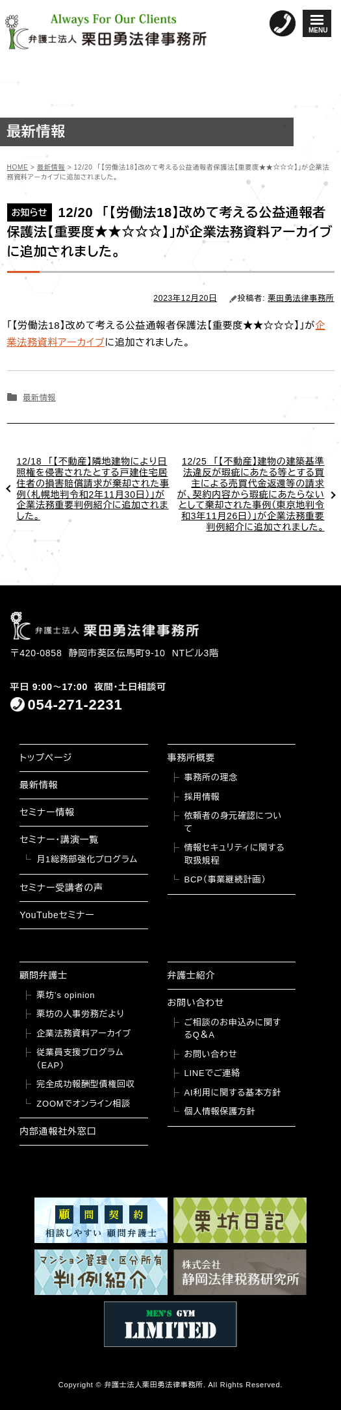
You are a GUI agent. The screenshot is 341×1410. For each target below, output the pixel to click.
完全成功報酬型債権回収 (85, 1084)
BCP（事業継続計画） (225, 879)
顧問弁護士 (43, 975)
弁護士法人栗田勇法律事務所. (155, 1385)
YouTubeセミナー (56, 915)
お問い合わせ (196, 1002)
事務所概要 (192, 757)
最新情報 (39, 397)
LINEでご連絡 (212, 1073)
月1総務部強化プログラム (87, 859)
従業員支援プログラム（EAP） (79, 1058)
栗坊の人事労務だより (80, 1014)
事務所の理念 (211, 777)
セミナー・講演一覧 (59, 839)
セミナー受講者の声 (61, 887)
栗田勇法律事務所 (301, 298)
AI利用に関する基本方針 (233, 1092)
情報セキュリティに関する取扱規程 (234, 854)
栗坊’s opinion (65, 995)
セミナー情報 (46, 812)
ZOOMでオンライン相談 (83, 1104)
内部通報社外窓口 (57, 1131)
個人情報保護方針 (220, 1111)
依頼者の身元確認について (233, 822)
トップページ (45, 757)
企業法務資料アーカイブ (83, 1033)
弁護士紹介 (192, 975)
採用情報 (202, 797)
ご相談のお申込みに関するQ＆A (232, 1029)
